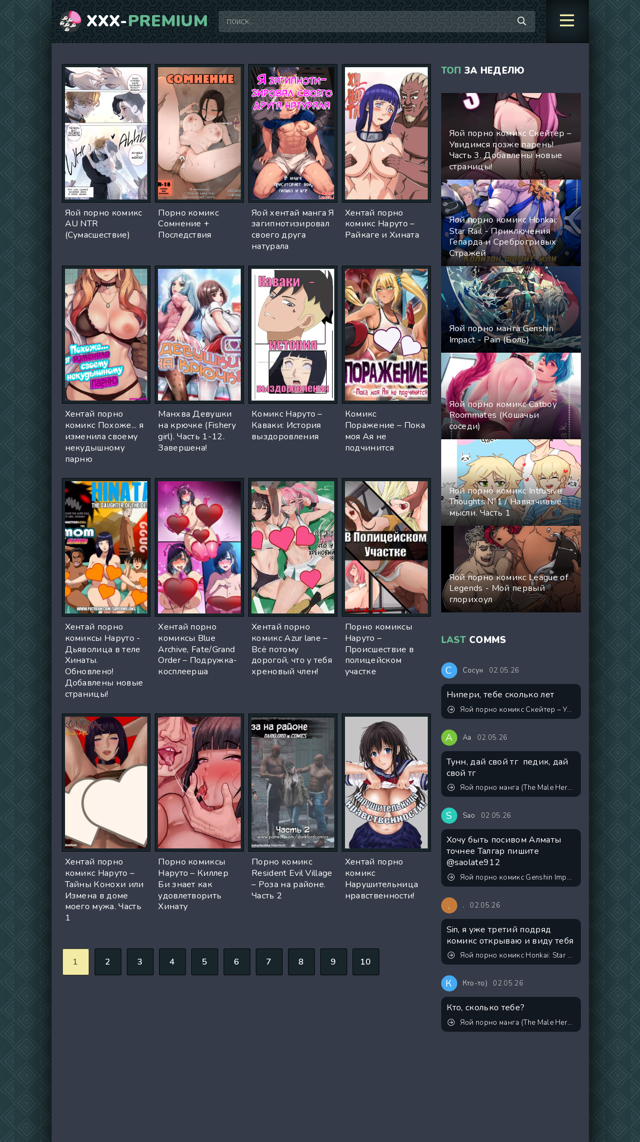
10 (365, 962)
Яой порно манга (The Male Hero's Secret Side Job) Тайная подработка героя (512, 787)
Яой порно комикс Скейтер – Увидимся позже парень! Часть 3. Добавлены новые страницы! (512, 709)
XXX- (147, 21)
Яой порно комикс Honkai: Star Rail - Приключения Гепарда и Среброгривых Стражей (512, 955)
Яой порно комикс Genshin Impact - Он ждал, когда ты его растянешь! (512, 877)
